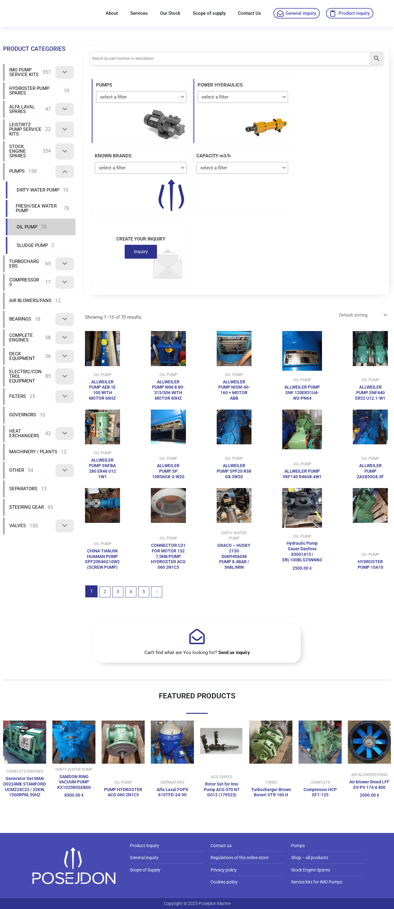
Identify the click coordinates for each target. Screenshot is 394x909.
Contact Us (249, 13)
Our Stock (170, 13)
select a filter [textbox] (113, 97)
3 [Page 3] (119, 608)
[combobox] (141, 97)
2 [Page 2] (105, 608)
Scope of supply (209, 13)
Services (139, 13)
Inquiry (141, 251)
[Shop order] (360, 315)
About (112, 13)
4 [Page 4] (133, 608)
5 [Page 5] (147, 608)
